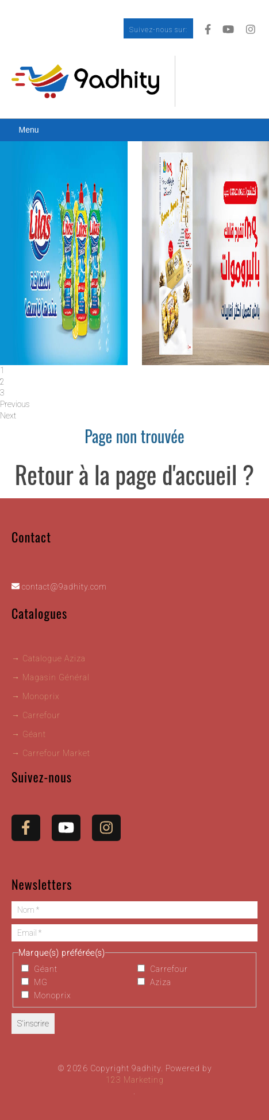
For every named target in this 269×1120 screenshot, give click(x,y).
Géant (39, 969)
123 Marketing (135, 1079)
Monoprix (46, 995)
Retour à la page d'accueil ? (134, 474)
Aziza (154, 982)
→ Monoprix (35, 696)
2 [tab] (2, 381)
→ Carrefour (35, 715)
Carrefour (162, 969)
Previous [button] (15, 404)
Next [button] (8, 415)
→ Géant (28, 734)
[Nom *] (134, 910)
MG (34, 982)
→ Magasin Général (50, 677)
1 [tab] (2, 370)
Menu (28, 129)
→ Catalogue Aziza (48, 658)
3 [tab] (2, 392)
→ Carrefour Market (50, 753)
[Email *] (134, 932)
